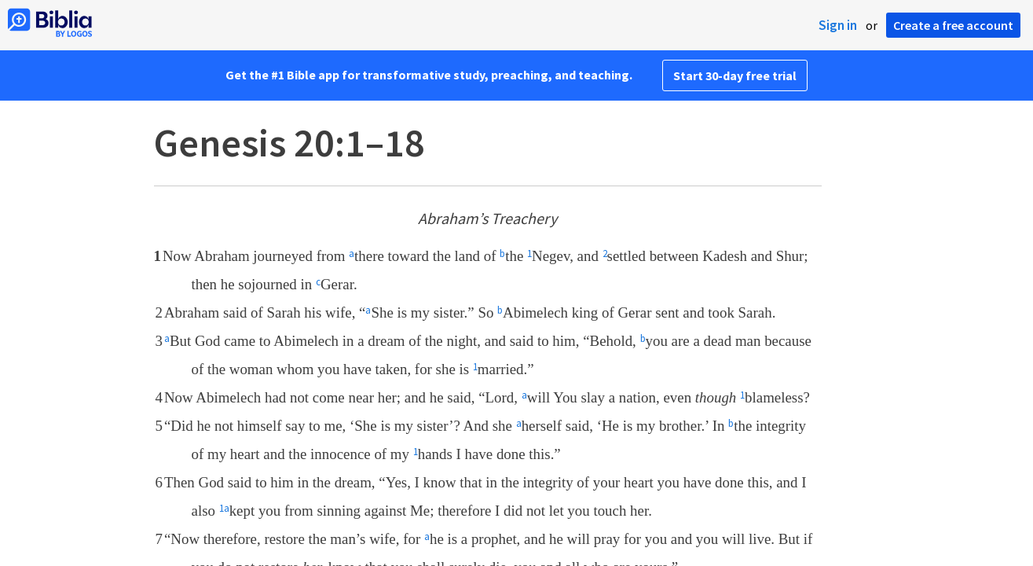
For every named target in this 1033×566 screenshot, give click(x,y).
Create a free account (953, 25)
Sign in (838, 25)
